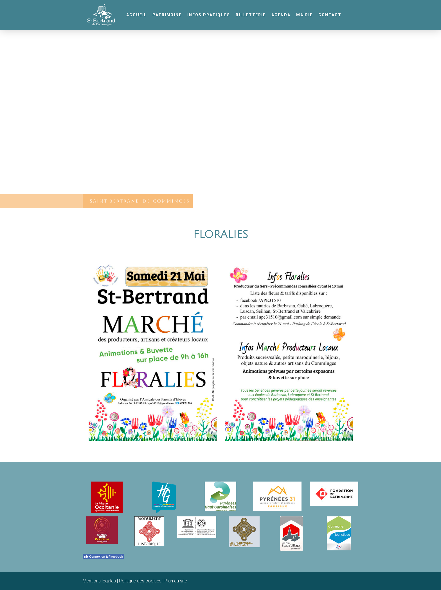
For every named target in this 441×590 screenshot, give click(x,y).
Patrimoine (167, 15)
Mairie (304, 15)
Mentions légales (99, 581)
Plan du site (176, 581)
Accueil (136, 15)
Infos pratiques (208, 15)
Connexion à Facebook (103, 556)
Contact (329, 15)
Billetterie (251, 15)
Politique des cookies (140, 581)
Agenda (281, 15)
